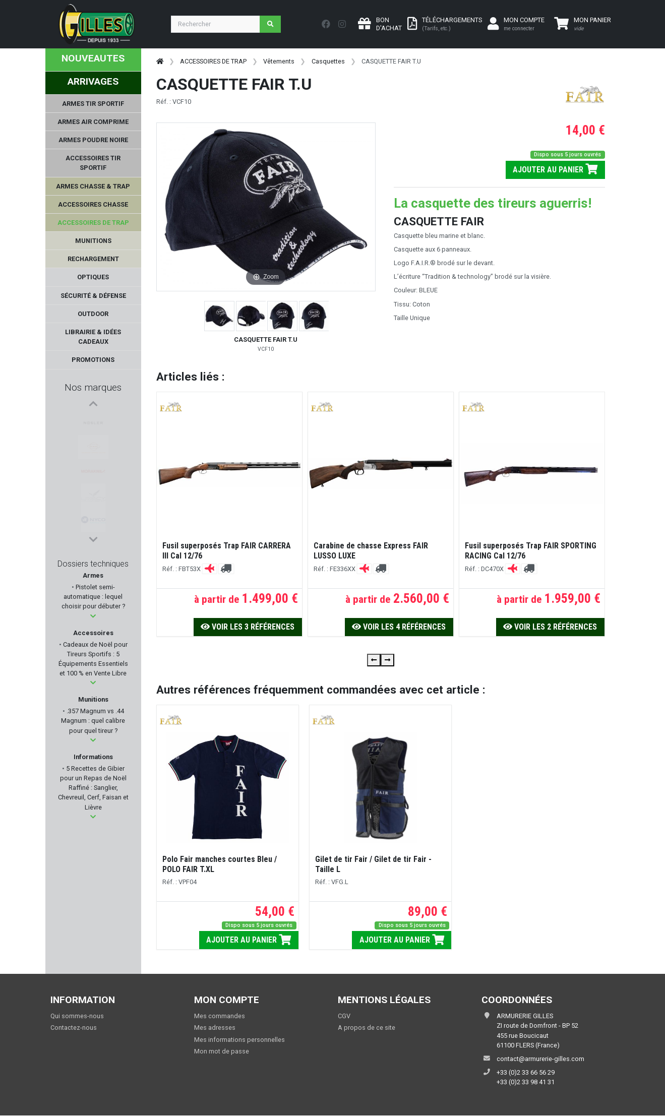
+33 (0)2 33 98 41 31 (526, 1082)
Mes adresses (214, 1027)
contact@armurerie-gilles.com (540, 1059)
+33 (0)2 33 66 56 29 (526, 1072)
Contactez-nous (73, 1027)
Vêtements (278, 61)
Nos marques (93, 387)
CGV (344, 1016)
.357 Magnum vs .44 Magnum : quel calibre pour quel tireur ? (93, 720)
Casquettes (328, 61)
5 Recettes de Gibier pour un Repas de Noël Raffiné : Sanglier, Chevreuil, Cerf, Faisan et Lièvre (93, 788)
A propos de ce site (366, 1027)
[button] (93, 616)
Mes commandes (219, 1016)
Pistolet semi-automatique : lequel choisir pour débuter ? (93, 596)
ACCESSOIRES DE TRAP (213, 61)
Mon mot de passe (221, 1051)
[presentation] (374, 660)
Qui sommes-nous (77, 1016)
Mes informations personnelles (239, 1039)
